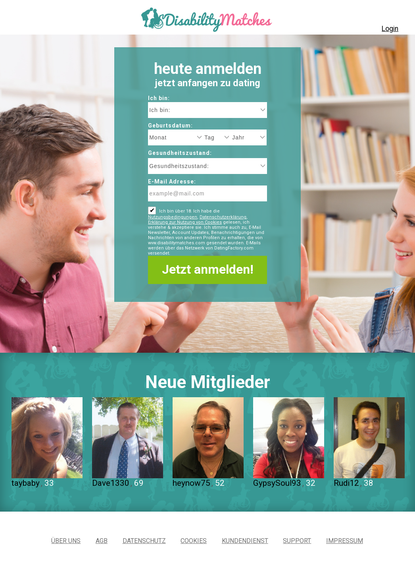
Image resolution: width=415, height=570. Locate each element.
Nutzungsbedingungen (172, 217)
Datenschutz (144, 541)
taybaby (26, 483)
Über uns (66, 541)
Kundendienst (245, 541)
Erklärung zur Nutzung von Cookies (185, 222)
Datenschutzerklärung (223, 217)
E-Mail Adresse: (172, 181)
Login (390, 29)
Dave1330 (110, 483)
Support (297, 541)
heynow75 (191, 483)
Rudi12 (346, 483)
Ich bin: (159, 98)
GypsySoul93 (277, 483)
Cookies (194, 541)
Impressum (344, 541)
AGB (102, 541)
